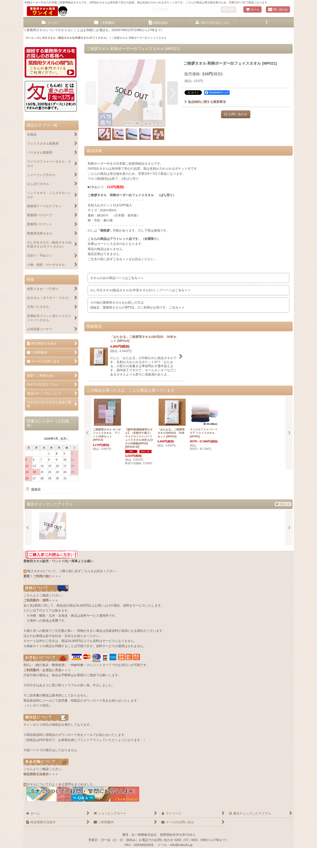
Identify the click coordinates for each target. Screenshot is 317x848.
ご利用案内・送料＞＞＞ (40, 600)
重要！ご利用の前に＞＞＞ (42, 576)
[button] (267, 22)
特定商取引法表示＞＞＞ (40, 774)
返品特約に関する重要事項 (205, 102)
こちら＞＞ (121, 259)
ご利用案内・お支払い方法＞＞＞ (47, 670)
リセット (283, 504)
